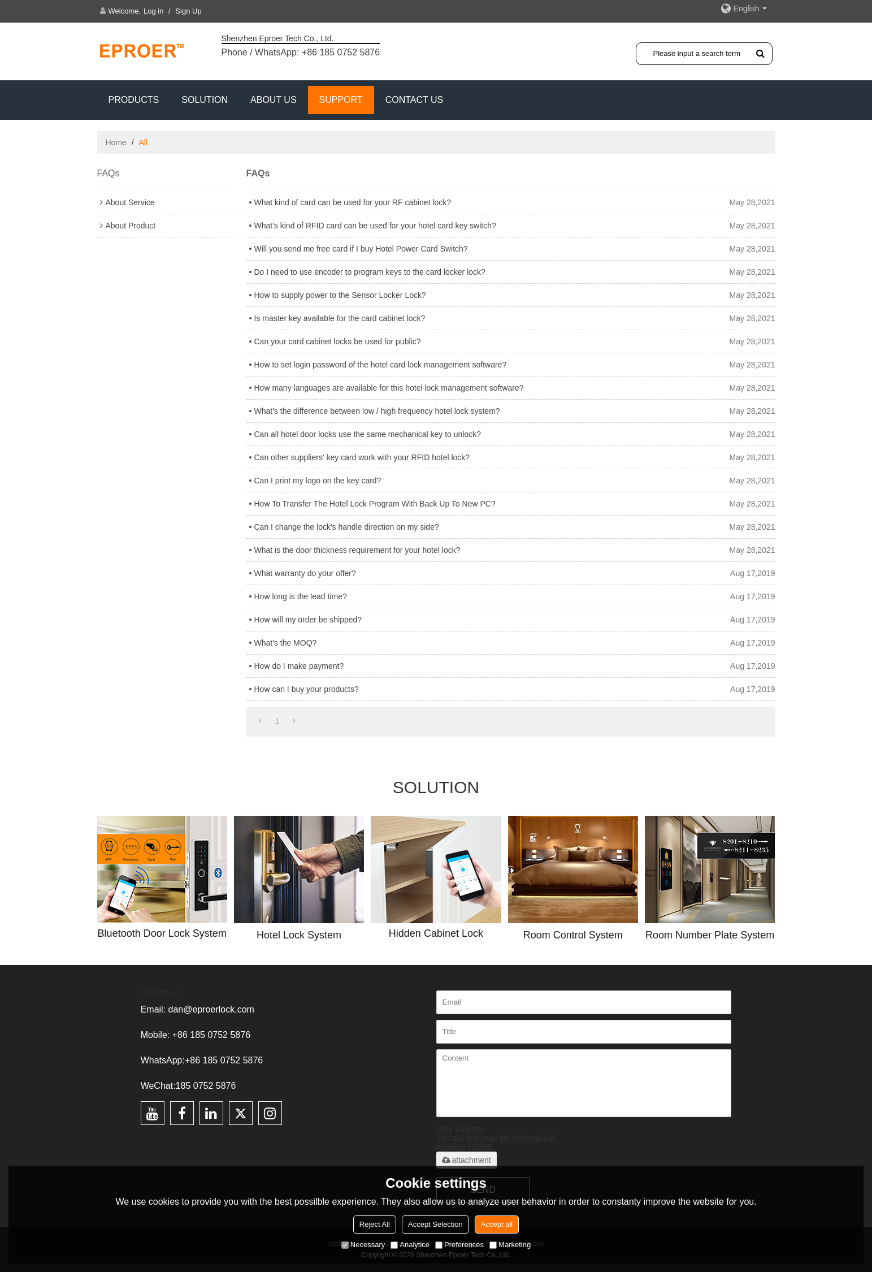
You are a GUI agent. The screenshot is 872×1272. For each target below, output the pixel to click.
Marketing (510, 1244)
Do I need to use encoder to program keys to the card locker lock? (369, 271)
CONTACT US (414, 100)
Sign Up (188, 11)
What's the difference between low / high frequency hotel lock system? (377, 411)
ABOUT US (273, 100)
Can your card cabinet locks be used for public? (337, 341)
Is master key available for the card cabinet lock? (340, 318)
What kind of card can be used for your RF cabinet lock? (353, 202)
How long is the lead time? (300, 596)
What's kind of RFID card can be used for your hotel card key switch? (375, 225)
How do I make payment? (299, 665)
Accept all (497, 1224)
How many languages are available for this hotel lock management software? (389, 387)
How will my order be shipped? (308, 619)
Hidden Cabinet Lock (436, 933)
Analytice (410, 1244)
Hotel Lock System (299, 935)
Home (116, 142)
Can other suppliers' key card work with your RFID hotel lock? (362, 457)
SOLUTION (204, 100)
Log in (153, 11)
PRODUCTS (134, 100)
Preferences (459, 1244)
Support (341, 100)
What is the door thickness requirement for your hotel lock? (357, 550)
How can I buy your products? (306, 689)
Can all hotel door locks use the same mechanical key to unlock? (367, 434)
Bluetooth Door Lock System (162, 933)
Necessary (363, 1244)
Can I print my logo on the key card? (317, 480)
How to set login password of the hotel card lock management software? (380, 364)
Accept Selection (435, 1224)
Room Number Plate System (709, 935)
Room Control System (573, 935)
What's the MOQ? (285, 642)
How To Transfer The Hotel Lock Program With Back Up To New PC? (375, 503)
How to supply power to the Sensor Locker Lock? (340, 295)
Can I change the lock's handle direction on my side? (346, 526)
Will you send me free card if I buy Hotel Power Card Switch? (361, 248)
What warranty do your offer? (305, 573)
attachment (466, 1160)
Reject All (374, 1224)
